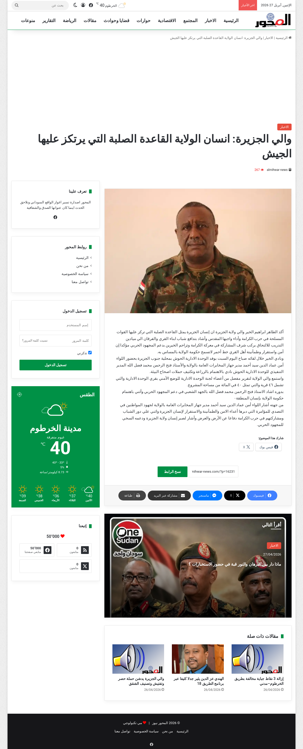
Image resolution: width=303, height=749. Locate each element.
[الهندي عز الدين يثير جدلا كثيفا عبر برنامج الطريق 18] (198, 659)
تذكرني (84, 353)
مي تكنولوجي (132, 723)
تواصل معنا (80, 282)
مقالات (90, 20)
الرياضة (69, 20)
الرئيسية (231, 20)
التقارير (49, 20)
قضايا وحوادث (116, 20)
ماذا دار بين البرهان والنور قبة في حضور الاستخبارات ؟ (234, 567)
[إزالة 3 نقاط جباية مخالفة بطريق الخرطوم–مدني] (258, 659)
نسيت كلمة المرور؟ (35, 340)
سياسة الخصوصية (75, 274)
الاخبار (210, 20)
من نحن (82, 266)
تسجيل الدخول (55, 365)
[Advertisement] (151, 82)
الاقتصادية (167, 20)
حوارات (144, 20)
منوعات (28, 20)
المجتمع (190, 20)
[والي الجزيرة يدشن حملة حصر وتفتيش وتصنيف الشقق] (138, 659)
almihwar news (277, 170)
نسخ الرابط (172, 472)
